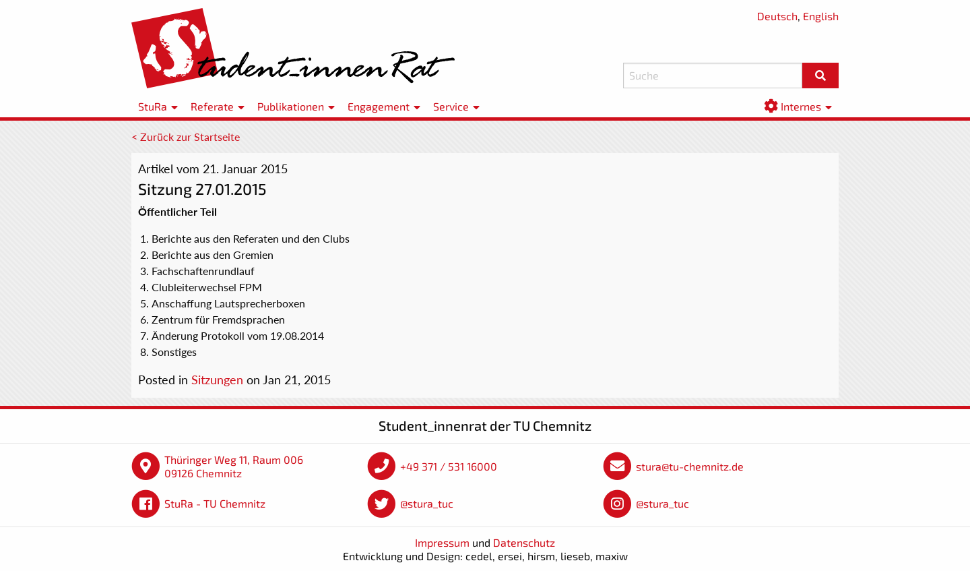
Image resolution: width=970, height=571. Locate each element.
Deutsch (777, 15)
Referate (212, 106)
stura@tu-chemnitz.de (690, 466)
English (821, 15)
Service (451, 106)
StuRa (152, 106)
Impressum (442, 542)
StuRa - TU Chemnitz (214, 503)
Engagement (379, 106)
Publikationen (290, 106)
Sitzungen (217, 379)
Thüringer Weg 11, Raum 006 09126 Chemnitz (233, 466)
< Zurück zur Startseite (185, 136)
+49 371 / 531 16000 (448, 466)
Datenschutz (524, 542)
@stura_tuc (426, 503)
